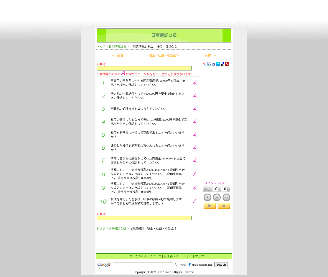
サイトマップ (195, 256)
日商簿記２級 (118, 46)
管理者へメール (174, 256)
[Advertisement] (164, 3)
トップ (101, 46)
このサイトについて (148, 256)
